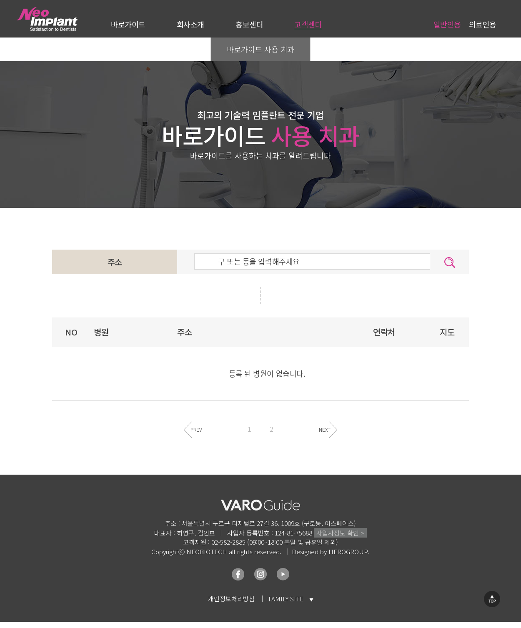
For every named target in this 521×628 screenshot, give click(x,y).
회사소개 (190, 24)
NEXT (325, 429)
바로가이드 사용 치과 (261, 49)
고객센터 (308, 24)
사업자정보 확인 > (340, 532)
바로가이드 (128, 24)
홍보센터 (249, 24)
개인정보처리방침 (231, 598)
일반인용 (447, 24)
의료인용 (482, 24)
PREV (196, 429)
